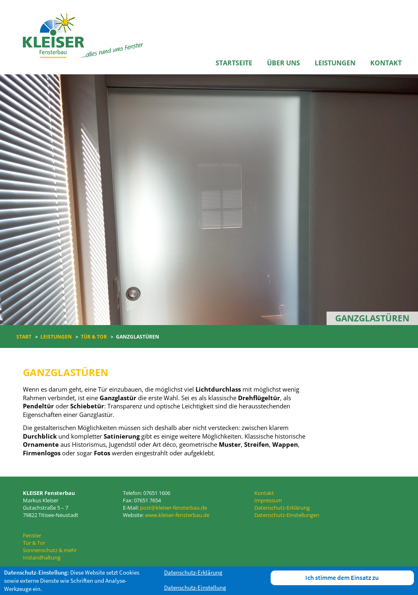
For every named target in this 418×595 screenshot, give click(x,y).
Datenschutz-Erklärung (282, 507)
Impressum (268, 500)
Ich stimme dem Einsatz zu (342, 577)
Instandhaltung (41, 557)
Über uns (283, 62)
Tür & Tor (34, 542)
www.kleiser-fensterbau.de (177, 515)
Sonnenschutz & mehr (50, 550)
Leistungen (335, 62)
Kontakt (386, 62)
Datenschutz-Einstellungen (286, 515)
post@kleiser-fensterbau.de (173, 507)
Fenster (32, 535)
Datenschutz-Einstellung (195, 587)
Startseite (234, 62)
